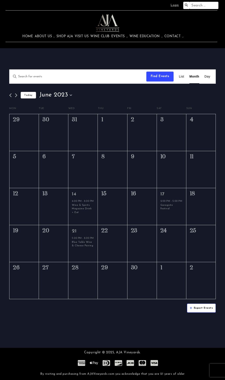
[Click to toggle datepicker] (55, 95)
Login (175, 5)
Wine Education (144, 36)
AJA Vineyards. (128, 352)
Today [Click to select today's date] (28, 95)
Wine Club (100, 36)
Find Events (160, 76)
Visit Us (82, 36)
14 (74, 194)
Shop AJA (64, 36)
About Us (43, 36)
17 (162, 194)
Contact (172, 36)
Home (27, 36)
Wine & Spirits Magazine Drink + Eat (82, 209)
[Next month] (16, 95)
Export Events (201, 308)
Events (118, 36)
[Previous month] (10, 95)
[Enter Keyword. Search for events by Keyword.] (77, 77)
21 (74, 231)
